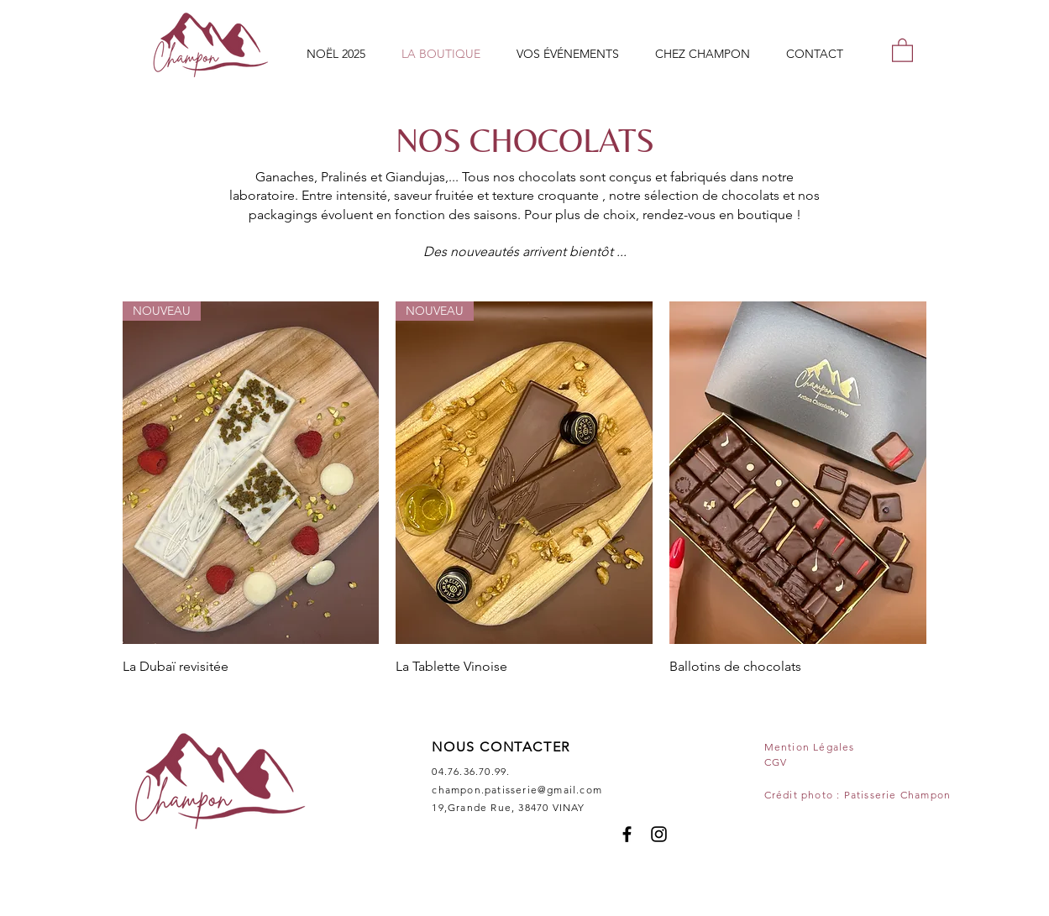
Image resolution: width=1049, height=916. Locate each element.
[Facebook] (626, 834)
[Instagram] (658, 834)
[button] (902, 49)
